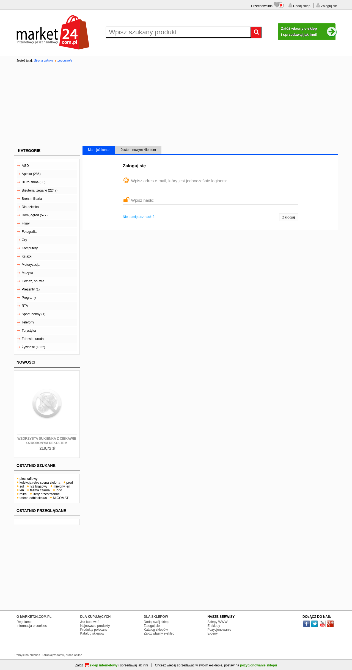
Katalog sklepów (92, 633)
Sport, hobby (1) (33, 314)
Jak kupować (89, 622)
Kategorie (29, 150)
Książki (27, 256)
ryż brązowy (38, 486)
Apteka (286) (31, 174)
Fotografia (29, 232)
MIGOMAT (60, 498)
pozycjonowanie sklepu (258, 665)
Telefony (28, 322)
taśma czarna (40, 490)
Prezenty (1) (31, 289)
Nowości (25, 362)
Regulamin (24, 622)
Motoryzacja (31, 265)
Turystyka (29, 331)
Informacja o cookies (31, 626)
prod (69, 482)
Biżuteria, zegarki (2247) (39, 190)
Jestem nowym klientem (138, 150)
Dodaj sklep (301, 6)
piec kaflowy (28, 479)
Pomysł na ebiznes (27, 655)
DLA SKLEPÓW (156, 617)
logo (59, 490)
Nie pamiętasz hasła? (139, 217)
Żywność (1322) (33, 347)
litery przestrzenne (46, 494)
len (22, 490)
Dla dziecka (30, 207)
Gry (24, 240)
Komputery (30, 248)
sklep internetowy (101, 665)
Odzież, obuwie (33, 281)
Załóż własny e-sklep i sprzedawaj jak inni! (308, 31)
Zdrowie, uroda (33, 339)
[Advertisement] (176, 104)
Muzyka (27, 273)
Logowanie (64, 60)
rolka (23, 494)
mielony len (61, 486)
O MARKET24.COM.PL (33, 617)
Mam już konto (98, 150)
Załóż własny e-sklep (159, 633)
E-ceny (212, 633)
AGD (25, 166)
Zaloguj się (328, 6)
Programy (29, 298)
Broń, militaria (32, 199)
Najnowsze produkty (95, 626)
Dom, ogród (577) (35, 215)
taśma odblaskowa (33, 498)
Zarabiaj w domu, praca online (62, 655)
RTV (25, 306)
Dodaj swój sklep (156, 622)
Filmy (26, 223)
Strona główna (43, 60)
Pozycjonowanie (219, 630)
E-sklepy (213, 626)
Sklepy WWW (217, 622)
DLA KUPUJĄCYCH (95, 617)
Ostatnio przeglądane (41, 510)
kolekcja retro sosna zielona (40, 482)
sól (22, 486)
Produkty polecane (93, 630)
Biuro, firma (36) (33, 182)
